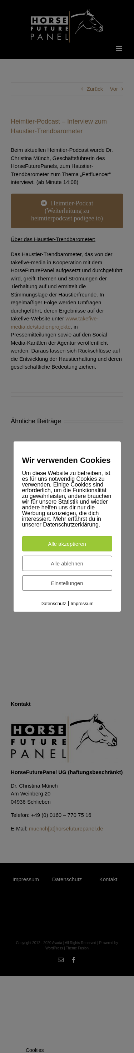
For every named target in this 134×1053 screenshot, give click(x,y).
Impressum (82, 603)
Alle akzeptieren (67, 544)
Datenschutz (53, 603)
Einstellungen (67, 583)
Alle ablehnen (67, 563)
